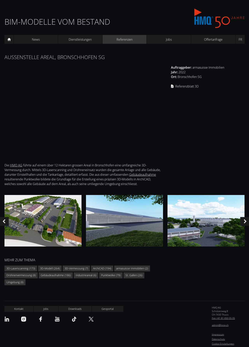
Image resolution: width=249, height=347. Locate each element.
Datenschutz (218, 339)
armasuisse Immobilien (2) (132, 268)
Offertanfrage (213, 39)
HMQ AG (16, 165)
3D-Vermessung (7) (76, 268)
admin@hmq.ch (220, 325)
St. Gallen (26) (133, 275)
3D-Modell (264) (50, 268)
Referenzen (124, 39)
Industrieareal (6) (86, 275)
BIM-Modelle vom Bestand (57, 21)
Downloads (75, 309)
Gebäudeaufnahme (142, 174)
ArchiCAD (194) (102, 268)
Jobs (169, 39)
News (36, 39)
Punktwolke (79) (111, 275)
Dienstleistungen (80, 39)
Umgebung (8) (15, 282)
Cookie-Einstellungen (223, 343)
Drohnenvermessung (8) (21, 275)
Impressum (218, 334)
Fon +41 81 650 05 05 (223, 318)
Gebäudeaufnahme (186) (56, 275)
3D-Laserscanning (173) (20, 268)
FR (240, 39)
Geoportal (108, 309)
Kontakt (19, 309)
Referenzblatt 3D (187, 86)
